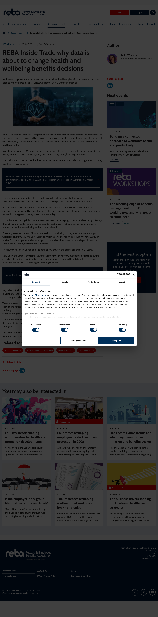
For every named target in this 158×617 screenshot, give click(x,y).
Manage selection (79, 340)
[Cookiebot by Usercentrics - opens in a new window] (118, 274)
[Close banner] (134, 274)
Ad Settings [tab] (93, 282)
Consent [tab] (36, 282)
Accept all (116, 340)
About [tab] (122, 282)
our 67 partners (38, 295)
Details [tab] (64, 282)
